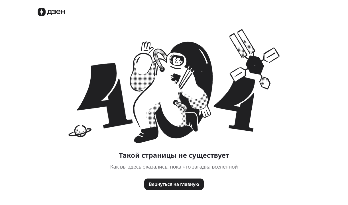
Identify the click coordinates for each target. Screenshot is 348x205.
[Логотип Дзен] (51, 14)
